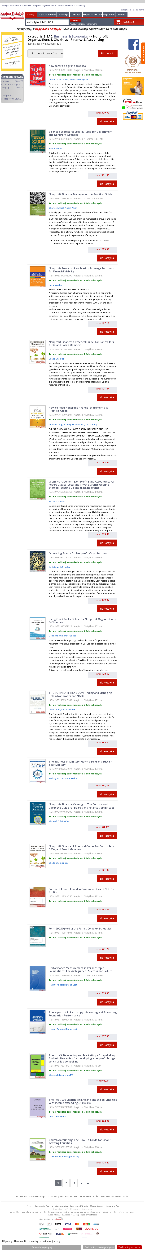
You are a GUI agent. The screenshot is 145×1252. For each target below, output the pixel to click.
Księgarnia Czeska (44, 1206)
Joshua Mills (71, 778)
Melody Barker (56, 778)
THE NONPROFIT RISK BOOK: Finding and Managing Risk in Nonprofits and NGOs (80, 694)
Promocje (63, 14)
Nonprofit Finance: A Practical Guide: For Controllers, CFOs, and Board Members (81, 343)
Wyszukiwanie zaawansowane (83, 24)
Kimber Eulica (69, 635)
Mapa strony (96, 1206)
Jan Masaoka (55, 285)
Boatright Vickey (70, 1156)
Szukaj (30, 14)
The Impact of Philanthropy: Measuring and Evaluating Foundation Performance (83, 1014)
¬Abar (67, 207)
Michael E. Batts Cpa (59, 821)
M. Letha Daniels (57, 501)
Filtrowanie (107, 53)
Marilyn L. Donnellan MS (61, 1075)
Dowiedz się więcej (42, 1247)
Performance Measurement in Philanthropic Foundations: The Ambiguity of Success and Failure (80, 969)
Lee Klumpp (91, 424)
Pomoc (121, 14)
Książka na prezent (92, 14)
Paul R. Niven (55, 148)
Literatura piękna (11, 84)
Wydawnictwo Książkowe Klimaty (71, 1206)
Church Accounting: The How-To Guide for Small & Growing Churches (80, 1141)
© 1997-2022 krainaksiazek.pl (30, 1196)
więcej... (6, 87)
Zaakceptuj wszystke (129, 1247)
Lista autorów (112, 1206)
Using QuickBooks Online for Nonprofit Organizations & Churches (82, 620)
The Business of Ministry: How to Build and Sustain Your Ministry (80, 763)
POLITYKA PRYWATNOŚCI (86, 1196)
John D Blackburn (57, 1116)
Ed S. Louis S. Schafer (59, 566)
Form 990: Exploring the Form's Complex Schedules (80, 928)
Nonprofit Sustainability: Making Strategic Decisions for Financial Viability (81, 270)
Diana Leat (71, 984)
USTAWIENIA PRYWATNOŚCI (115, 1196)
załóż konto (138, 9)
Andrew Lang (56, 424)
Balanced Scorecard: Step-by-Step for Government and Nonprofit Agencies (81, 133)
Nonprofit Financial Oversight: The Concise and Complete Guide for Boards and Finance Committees (81, 806)
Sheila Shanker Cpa (59, 862)
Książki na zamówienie (49, 14)
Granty (76, 14)
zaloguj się (126, 9)
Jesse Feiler (54, 709)
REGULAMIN (66, 1196)
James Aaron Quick (78, 79)
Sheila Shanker (56, 358)
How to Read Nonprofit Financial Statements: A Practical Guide (78, 409)
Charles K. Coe (56, 207)
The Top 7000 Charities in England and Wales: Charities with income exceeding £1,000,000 (83, 1101)
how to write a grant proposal (67, 66)
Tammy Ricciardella (73, 424)
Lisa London (55, 635)
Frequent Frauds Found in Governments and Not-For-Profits (82, 890)
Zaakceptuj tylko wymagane (99, 1247)
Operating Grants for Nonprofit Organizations (78, 553)
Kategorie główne (12, 76)
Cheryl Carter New (58, 79)
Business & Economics (71, 36)
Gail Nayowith (68, 709)
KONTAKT (52, 1196)
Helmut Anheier (57, 984)
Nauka (6, 81)
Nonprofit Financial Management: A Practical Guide (80, 194)
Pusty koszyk (128, 22)
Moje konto (108, 14)
